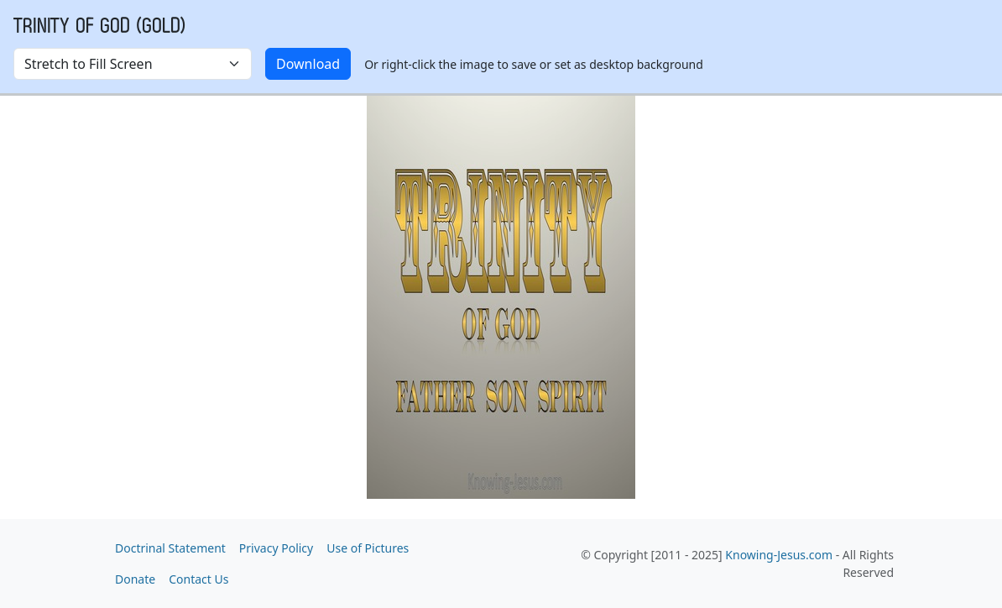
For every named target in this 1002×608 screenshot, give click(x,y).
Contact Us (198, 579)
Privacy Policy (276, 548)
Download (308, 64)
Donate (135, 579)
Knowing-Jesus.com (778, 555)
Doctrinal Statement (170, 548)
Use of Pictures (367, 548)
